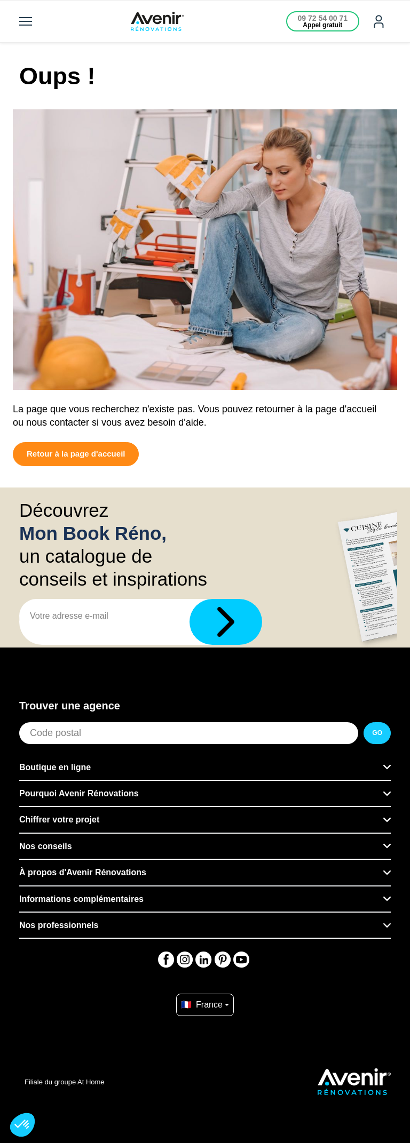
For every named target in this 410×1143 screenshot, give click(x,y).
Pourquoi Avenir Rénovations (79, 793)
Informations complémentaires (81, 899)
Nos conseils (45, 846)
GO (377, 733)
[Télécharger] (226, 622)
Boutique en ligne (55, 767)
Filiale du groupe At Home (65, 1082)
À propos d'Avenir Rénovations (82, 872)
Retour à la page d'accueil (76, 453)
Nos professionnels (58, 925)
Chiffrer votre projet (59, 819)
